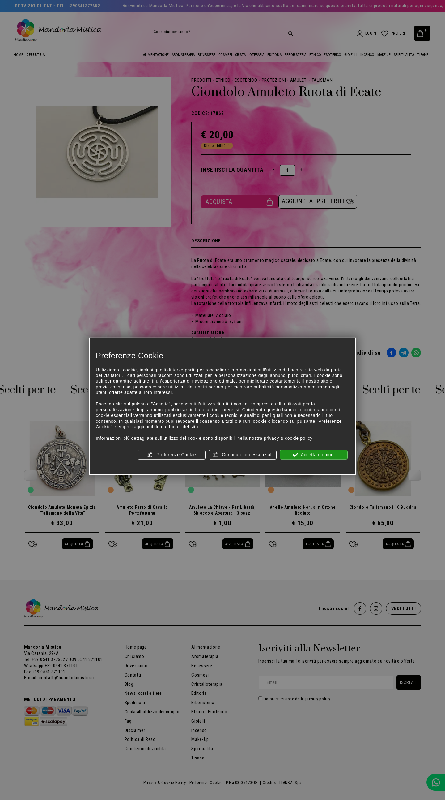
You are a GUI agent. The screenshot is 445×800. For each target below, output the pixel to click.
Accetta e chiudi (314, 454)
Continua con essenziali (243, 454)
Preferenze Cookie (171, 454)
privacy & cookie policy (288, 438)
